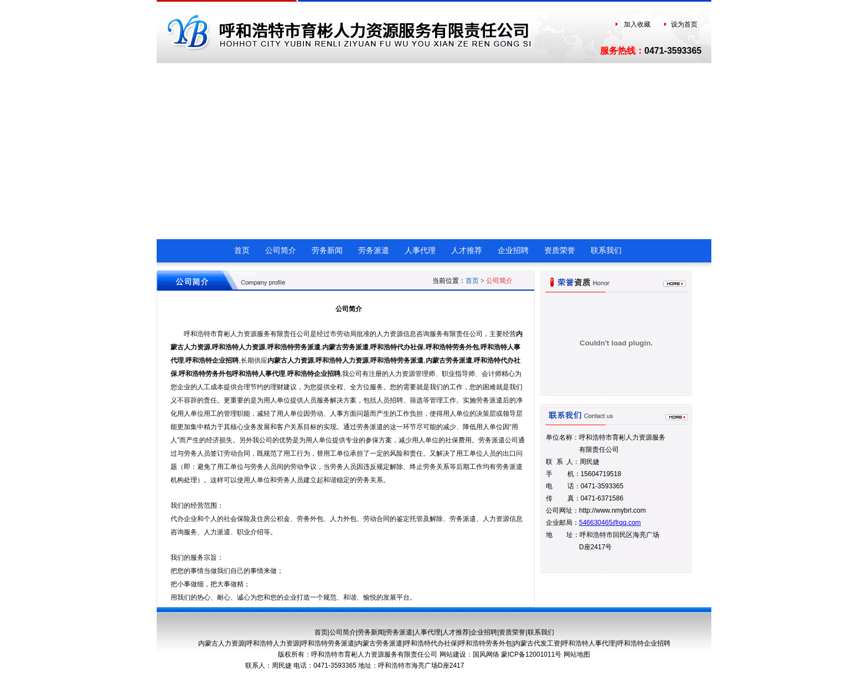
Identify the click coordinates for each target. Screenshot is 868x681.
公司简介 (280, 250)
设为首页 (684, 24)
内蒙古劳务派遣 (345, 347)
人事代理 (420, 250)
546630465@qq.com (610, 523)
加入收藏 (637, 24)
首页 (242, 250)
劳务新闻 (327, 250)
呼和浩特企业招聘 (212, 360)
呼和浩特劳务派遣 (294, 347)
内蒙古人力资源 (290, 360)
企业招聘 (513, 250)
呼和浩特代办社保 (396, 347)
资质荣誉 (559, 250)
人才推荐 (466, 250)
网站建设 (453, 654)
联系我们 (606, 250)
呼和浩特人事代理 (258, 374)
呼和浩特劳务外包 (452, 347)
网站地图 (577, 654)
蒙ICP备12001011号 (532, 654)
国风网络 (487, 654)
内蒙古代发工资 (537, 643)
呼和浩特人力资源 (238, 347)
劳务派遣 (373, 250)
